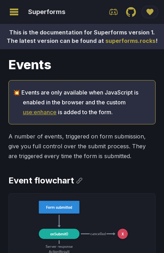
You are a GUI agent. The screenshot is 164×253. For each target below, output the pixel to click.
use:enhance (40, 112)
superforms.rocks (130, 40)
